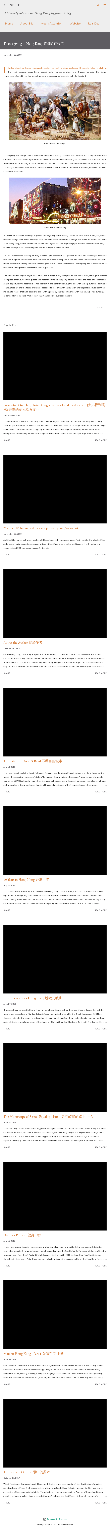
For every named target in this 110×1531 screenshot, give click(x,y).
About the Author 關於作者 (22, 642)
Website (73, 23)
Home (7, 23)
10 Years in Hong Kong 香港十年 (26, 879)
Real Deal (92, 23)
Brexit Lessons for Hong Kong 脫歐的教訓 (32, 998)
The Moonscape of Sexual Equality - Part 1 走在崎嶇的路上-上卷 (48, 1116)
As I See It (11, 5)
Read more (101, 440)
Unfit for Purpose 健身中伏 (22, 1235)
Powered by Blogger (55, 1519)
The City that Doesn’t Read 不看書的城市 (32, 761)
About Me (25, 23)
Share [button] (100, 307)
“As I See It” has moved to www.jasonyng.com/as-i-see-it (40, 528)
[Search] (98, 5)
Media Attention (50, 23)
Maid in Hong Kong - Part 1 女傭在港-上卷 (33, 1353)
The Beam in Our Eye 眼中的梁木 (26, 1472)
